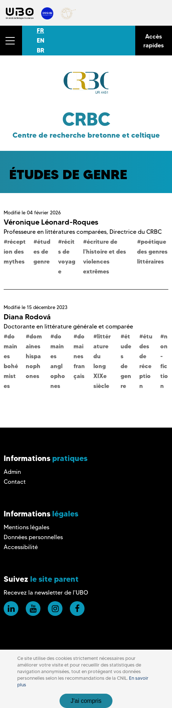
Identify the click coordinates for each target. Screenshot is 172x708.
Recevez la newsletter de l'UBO (46, 592)
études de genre (41, 251)
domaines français (79, 356)
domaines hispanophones (34, 356)
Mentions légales (26, 527)
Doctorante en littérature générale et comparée (68, 326)
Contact (15, 481)
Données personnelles (33, 537)
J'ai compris (86, 701)
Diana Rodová (27, 316)
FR (40, 30)
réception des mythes (15, 251)
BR (40, 50)
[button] (11, 40)
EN (40, 40)
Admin (12, 471)
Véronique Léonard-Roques (51, 222)
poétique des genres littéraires (152, 251)
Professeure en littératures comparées (55, 231)
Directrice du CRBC (136, 231)
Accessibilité (21, 547)
